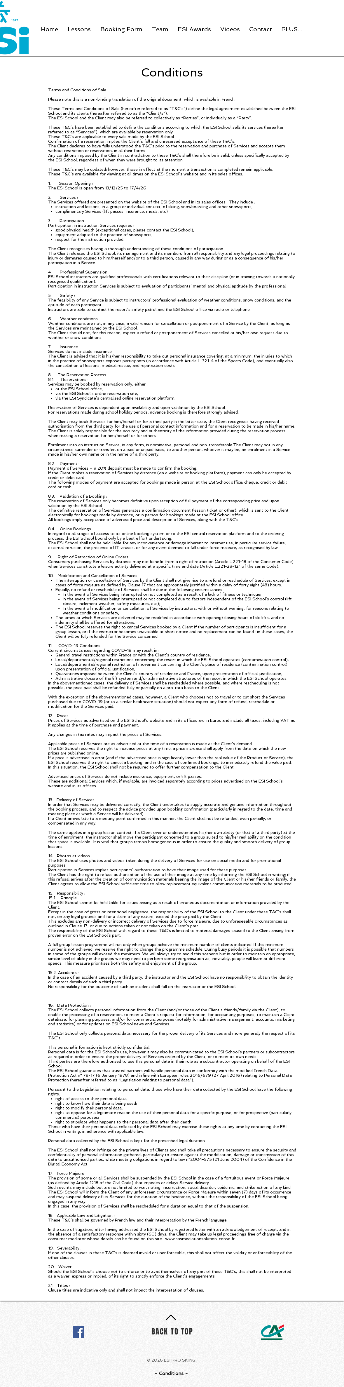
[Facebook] (78, 1332)
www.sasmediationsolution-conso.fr (200, 1238)
